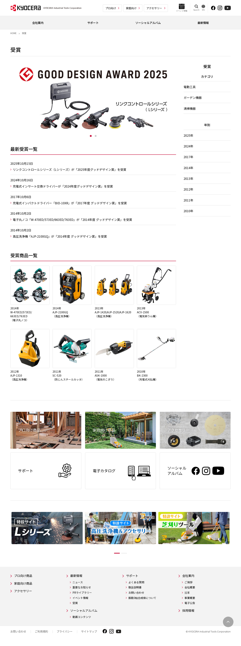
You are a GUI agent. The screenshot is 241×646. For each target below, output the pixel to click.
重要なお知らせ (81, 589)
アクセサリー (154, 8)
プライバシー (64, 634)
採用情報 (189, 612)
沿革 (187, 594)
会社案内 (189, 577)
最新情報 (77, 577)
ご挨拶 (188, 584)
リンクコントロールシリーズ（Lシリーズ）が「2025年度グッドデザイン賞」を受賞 (69, 169)
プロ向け (110, 8)
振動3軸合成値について (142, 600)
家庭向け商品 (24, 585)
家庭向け (131, 8)
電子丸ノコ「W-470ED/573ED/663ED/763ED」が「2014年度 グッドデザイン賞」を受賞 (72, 219)
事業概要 (190, 600)
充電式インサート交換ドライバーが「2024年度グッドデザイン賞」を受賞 (63, 186)
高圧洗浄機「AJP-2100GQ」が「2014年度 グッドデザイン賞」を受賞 (60, 236)
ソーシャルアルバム (85, 612)
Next (233, 535)
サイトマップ (89, 634)
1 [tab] (91, 136)
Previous (7, 535)
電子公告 (190, 605)
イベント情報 (80, 600)
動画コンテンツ (81, 619)
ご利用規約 (41, 634)
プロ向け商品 (24, 577)
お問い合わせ (136, 594)
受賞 (75, 605)
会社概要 (190, 589)
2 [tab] (96, 136)
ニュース (77, 584)
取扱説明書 (135, 589)
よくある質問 (136, 584)
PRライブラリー (82, 594)
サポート (133, 577)
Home (13, 33)
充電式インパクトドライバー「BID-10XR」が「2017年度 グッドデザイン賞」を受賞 (70, 203)
